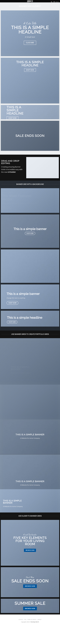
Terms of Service (31, 619)
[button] (56, 2)
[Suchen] (51, 1)
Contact (21, 619)
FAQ (25, 619)
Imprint (39, 619)
